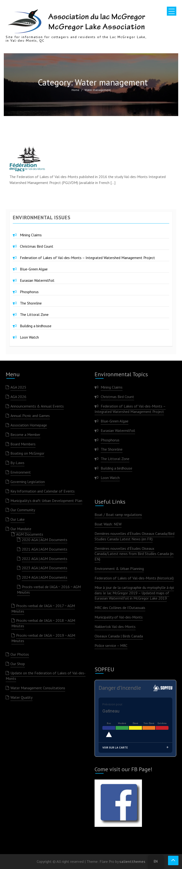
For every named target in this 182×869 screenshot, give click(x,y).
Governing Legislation (27, 481)
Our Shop (17, 663)
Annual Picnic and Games (30, 415)
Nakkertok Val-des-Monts (115, 626)
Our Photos (19, 654)
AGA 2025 (18, 387)
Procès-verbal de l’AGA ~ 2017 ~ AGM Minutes (43, 608)
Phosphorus (29, 291)
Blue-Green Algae (34, 269)
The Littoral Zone (34, 314)
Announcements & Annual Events (37, 406)
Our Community (22, 509)
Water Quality (21, 697)
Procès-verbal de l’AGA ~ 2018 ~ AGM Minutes (43, 623)
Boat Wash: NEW (108, 524)
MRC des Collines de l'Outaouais (120, 607)
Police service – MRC (111, 645)
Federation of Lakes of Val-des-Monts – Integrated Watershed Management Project (87, 257)
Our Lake (17, 519)
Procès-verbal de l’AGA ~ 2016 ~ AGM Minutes (49, 589)
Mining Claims (31, 235)
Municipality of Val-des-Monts (119, 617)
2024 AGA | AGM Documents (44, 577)
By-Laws (17, 462)
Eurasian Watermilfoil (37, 280)
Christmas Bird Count (36, 246)
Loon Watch (29, 337)
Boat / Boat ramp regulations (118, 514)
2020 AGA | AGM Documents (44, 539)
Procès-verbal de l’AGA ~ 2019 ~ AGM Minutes (43, 638)
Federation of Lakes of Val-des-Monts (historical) (134, 578)
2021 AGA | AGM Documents (44, 549)
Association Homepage (28, 425)
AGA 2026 (18, 396)
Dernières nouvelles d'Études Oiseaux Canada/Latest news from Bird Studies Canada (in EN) (134, 554)
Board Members (23, 444)
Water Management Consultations (37, 687)
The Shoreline (31, 303)
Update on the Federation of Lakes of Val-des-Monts (46, 676)
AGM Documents (29, 534)
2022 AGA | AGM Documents (44, 558)
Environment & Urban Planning (119, 568)
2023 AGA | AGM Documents (44, 567)
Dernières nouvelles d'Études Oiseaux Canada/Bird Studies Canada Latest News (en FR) (134, 536)
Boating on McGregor (27, 453)
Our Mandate (20, 528)
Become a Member (25, 434)
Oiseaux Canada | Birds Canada (119, 636)
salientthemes (132, 861)
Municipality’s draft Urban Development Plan (46, 500)
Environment (20, 472)
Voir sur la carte (135, 747)
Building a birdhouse (35, 325)
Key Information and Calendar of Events (42, 491)
